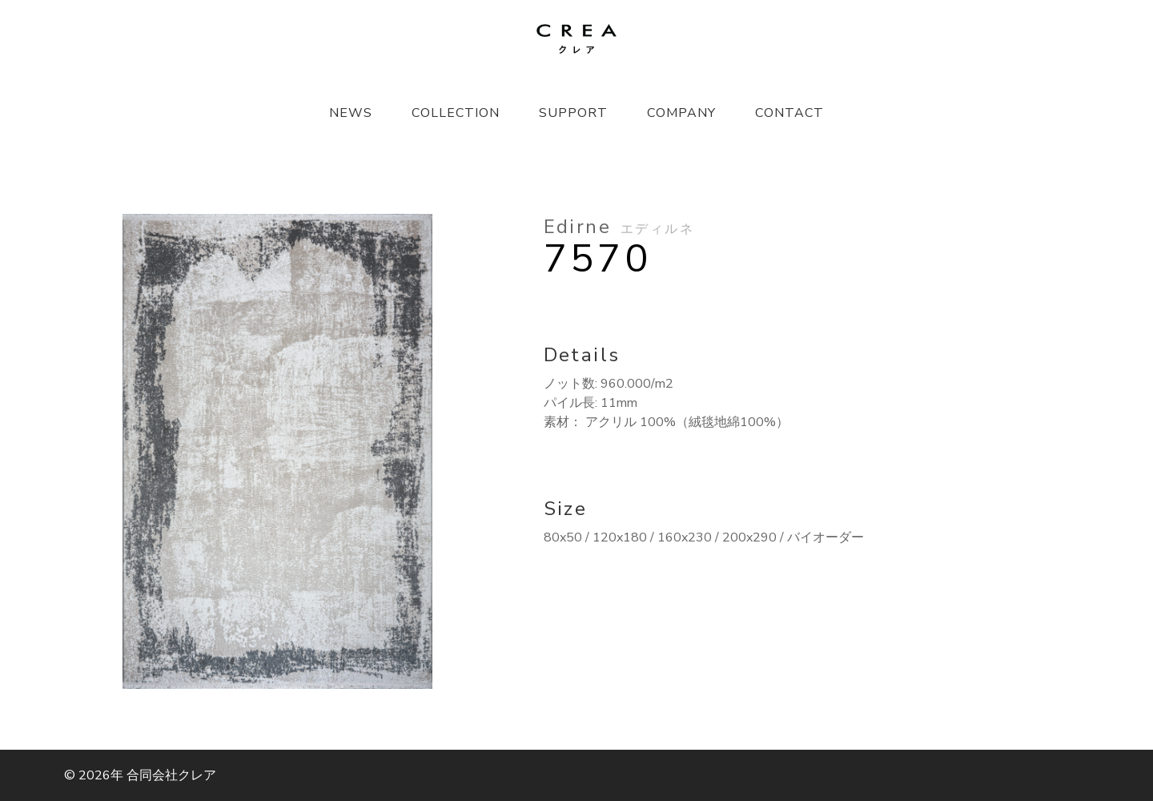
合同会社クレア (171, 775)
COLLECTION (456, 113)
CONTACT (789, 113)
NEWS (350, 113)
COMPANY (681, 113)
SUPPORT (573, 113)
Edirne (619, 226)
